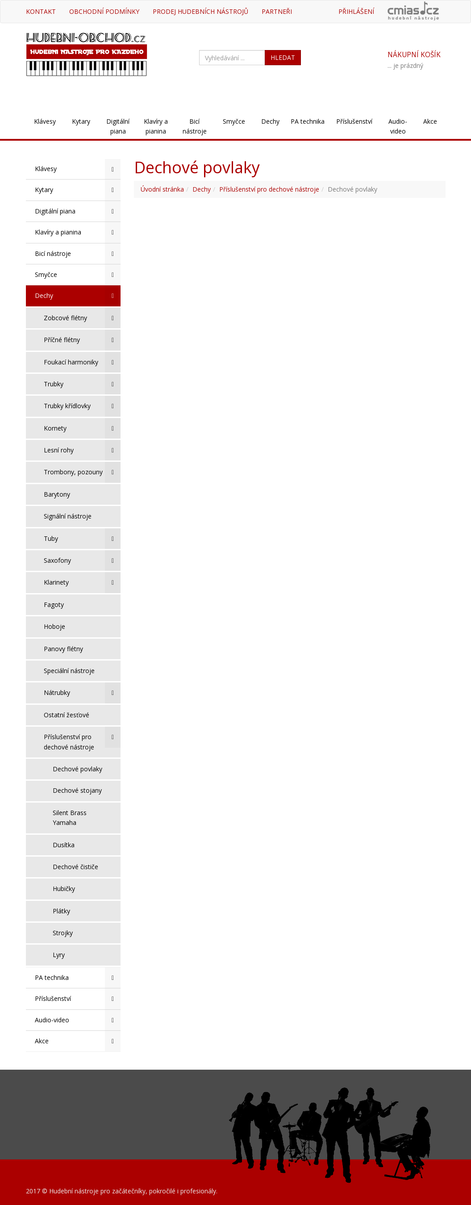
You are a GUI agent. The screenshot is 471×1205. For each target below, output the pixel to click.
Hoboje (54, 626)
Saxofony (82, 560)
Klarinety (82, 582)
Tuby (82, 538)
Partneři (277, 11)
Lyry (59, 954)
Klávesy (45, 121)
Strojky (63, 933)
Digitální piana (117, 126)
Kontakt (41, 11)
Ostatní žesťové (66, 715)
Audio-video (397, 126)
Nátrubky (82, 692)
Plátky (61, 911)
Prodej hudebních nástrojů (200, 11)
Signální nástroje (68, 516)
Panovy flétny (63, 648)
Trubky (82, 384)
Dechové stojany (77, 790)
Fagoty (54, 604)
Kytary (81, 121)
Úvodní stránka (162, 189)
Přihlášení (356, 11)
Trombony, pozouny (82, 472)
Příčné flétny (82, 340)
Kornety (82, 428)
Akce (430, 121)
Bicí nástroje (195, 126)
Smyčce (234, 121)
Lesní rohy (82, 450)
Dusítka (64, 845)
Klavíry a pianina (156, 126)
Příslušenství (354, 121)
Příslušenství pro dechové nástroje (82, 739)
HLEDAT (283, 57)
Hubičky (64, 888)
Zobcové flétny (82, 318)
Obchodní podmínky (104, 11)
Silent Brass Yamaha (70, 817)
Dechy (270, 121)
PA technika (308, 121)
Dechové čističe (75, 866)
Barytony (57, 494)
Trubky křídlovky (82, 406)
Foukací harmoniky (82, 362)
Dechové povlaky (77, 769)
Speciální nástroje (69, 670)
